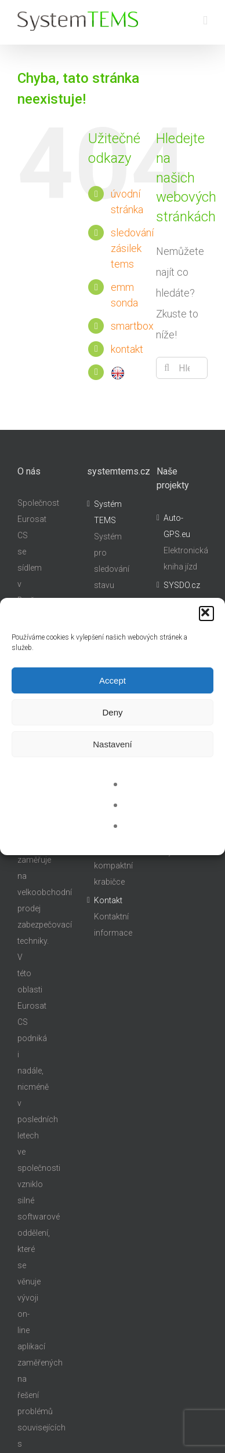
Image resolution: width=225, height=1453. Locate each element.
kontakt (127, 349)
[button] (206, 613)
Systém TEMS (108, 512)
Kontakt (108, 900)
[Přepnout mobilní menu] (205, 20)
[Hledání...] (182, 368)
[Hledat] (167, 368)
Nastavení (112, 744)
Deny (112, 712)
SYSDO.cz (182, 585)
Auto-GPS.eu (177, 526)
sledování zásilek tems (132, 248)
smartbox (132, 326)
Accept (112, 680)
